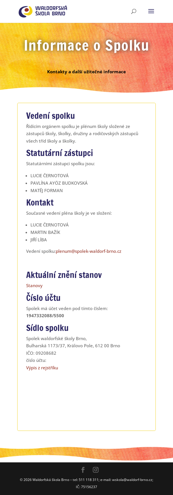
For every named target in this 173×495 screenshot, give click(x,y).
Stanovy (34, 285)
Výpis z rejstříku (42, 367)
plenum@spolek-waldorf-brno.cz (88, 251)
